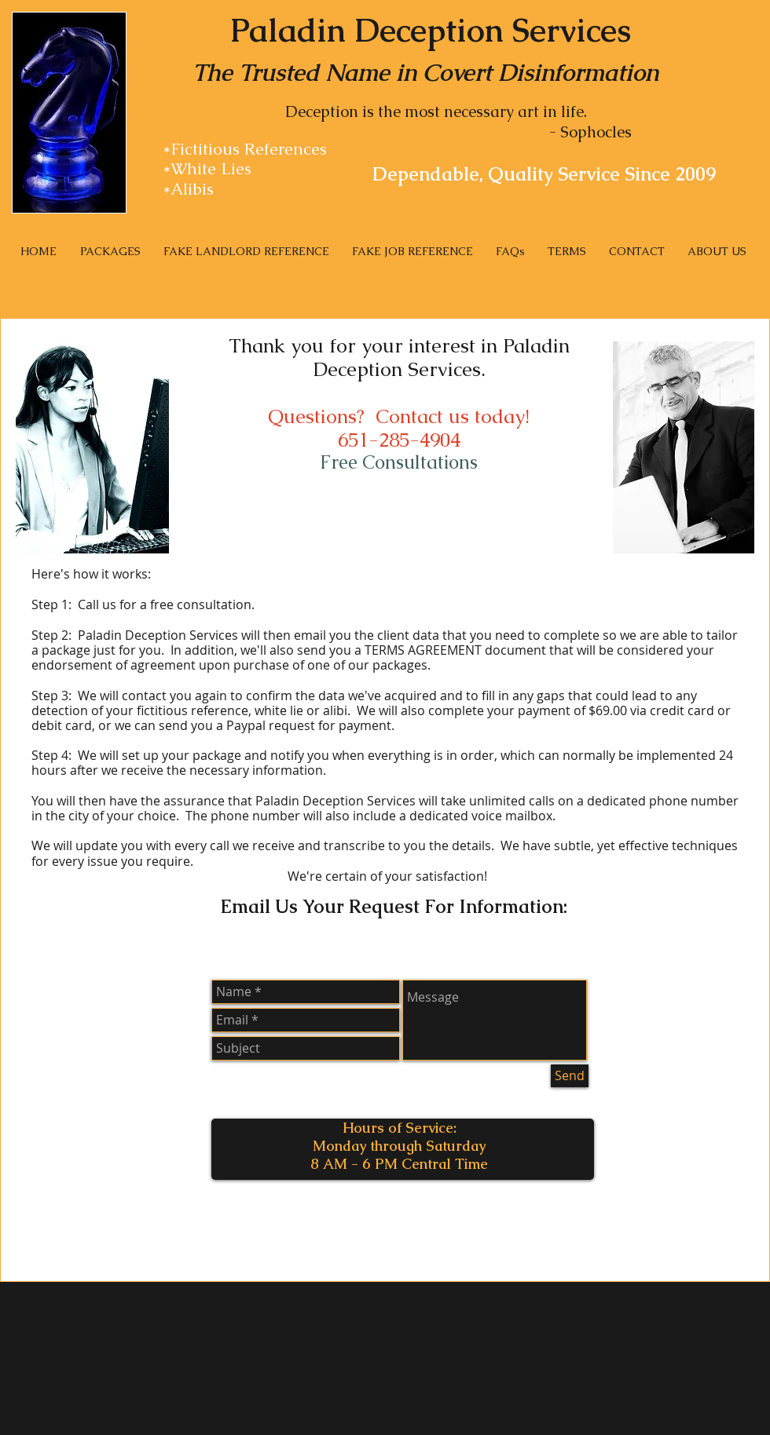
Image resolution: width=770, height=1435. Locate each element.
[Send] (569, 1075)
